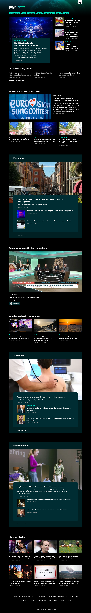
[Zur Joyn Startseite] (80, 2)
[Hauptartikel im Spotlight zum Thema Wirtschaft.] (20, 355)
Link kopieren (14, 303)
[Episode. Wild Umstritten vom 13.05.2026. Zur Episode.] (45, 276)
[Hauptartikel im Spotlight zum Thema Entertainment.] (22, 445)
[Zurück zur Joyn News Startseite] (17, 7)
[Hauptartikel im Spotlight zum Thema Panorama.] (19, 158)
